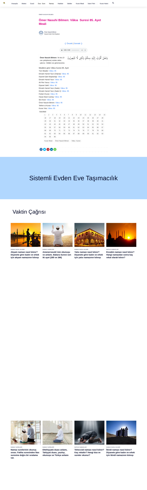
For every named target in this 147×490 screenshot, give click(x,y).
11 (85, 115)
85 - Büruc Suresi (99, 439)
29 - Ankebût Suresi (42, 442)
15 (104, 115)
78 (93, 130)
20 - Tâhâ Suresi (41, 413)
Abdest (24, 3)
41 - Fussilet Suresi (61, 419)
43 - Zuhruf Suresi (61, 426)
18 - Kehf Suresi (21, 468)
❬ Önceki (68, 43)
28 (102, 118)
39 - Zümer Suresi (61, 413)
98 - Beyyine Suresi (120, 419)
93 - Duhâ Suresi (99, 465)
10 (80, 115)
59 (64, 127)
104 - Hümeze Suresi (120, 439)
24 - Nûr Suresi (40, 426)
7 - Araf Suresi (21, 432)
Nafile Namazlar (112, 249)
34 (69, 121)
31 (55, 121)
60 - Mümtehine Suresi (81, 419)
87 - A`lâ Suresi (99, 446)
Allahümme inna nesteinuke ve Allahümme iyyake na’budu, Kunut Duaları (58, 344)
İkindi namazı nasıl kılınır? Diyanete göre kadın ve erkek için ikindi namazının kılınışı (120, 299)
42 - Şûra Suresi (60, 423)
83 (55, 133)
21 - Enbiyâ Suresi (41, 416)
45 (59, 124)
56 (50, 127)
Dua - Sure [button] (41, 3)
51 (88, 124)
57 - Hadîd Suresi (61, 472)
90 (88, 133)
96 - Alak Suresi (118, 413)
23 (79, 118)
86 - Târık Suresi (99, 442)
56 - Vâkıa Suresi (61, 468)
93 (102, 133)
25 (88, 118)
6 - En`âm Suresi (22, 429)
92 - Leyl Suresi (99, 462)
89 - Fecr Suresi (99, 452)
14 (100, 115)
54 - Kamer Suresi (61, 462)
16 (45, 118)
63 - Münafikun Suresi (81, 429)
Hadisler (60, 3)
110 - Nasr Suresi (119, 459)
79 (98, 130)
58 (59, 127)
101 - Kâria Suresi (119, 429)
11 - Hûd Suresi (21, 446)
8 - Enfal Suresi (21, 436)
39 (93, 121)
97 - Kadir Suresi (119, 416)
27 (98, 118)
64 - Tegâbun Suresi (81, 432)
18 (55, 118)
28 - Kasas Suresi (41, 439)
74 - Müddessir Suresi (81, 465)
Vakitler (69, 3)
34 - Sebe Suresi (41, 459)
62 (79, 127)
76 (83, 130)
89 (83, 133)
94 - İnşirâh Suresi (99, 468)
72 (64, 130)
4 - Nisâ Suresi (21, 423)
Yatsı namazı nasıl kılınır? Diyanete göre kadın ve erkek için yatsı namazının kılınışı (88, 255)
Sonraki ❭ (78, 43)
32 (59, 121)
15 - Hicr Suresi (21, 459)
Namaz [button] (51, 3)
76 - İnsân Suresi (80, 472)
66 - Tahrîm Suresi (80, 439)
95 (50, 137)
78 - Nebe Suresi (99, 416)
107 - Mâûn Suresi (119, 449)
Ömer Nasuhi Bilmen (46, 14)
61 (74, 127)
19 (59, 118)
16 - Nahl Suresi (21, 462)
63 (83, 127)
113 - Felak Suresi (119, 468)
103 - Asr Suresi (119, 436)
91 (93, 133)
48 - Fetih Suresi (61, 442)
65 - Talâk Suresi (80, 436)
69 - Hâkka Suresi (80, 449)
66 (98, 127)
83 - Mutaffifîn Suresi (100, 432)
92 (98, 133)
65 (93, 127)
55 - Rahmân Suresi (62, 465)
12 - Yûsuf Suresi (22, 449)
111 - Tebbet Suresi (120, 462)
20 (64, 118)
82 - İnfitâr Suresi (99, 429)
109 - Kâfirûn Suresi (120, 455)
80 (102, 130)
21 (69, 118)
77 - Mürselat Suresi (100, 413)
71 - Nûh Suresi (79, 455)
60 (69, 127)
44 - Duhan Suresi (61, 429)
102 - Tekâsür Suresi (120, 432)
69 (50, 130)
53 (98, 124)
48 (74, 124)
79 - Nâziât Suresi (99, 419)
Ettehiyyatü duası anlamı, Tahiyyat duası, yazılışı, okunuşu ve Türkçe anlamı (55, 299)
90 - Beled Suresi (99, 455)
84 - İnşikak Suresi (99, 436)
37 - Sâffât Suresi (41, 468)
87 (74, 133)
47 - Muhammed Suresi (62, 439)
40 (98, 121)
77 (88, 130)
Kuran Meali (80, 3)
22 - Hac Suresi (40, 419)
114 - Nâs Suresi (119, 472)
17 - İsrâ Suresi (21, 465)
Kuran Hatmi (104, 3)
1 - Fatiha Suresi (22, 413)
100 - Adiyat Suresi (119, 426)
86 (69, 133)
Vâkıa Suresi (76, 141)
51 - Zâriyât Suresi (61, 452)
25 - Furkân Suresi (41, 429)
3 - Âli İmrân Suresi (22, 419)
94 (45, 137)
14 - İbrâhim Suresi (22, 455)
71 (59, 130)
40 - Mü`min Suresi (61, 416)
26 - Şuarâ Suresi (41, 432)
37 (83, 121)
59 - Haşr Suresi (80, 416)
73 (69, 130)
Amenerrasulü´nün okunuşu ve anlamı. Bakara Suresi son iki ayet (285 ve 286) (57, 255)
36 (79, 121)
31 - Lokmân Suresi (42, 449)
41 (102, 121)
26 (93, 118)
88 (79, 133)
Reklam (101, 486)
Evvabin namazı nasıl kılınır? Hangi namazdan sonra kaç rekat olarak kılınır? (120, 255)
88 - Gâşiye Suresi (99, 449)
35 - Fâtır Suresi (41, 462)
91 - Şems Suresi (99, 459)
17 (50, 118)
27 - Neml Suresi (41, 436)
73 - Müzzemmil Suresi (82, 462)
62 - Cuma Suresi (80, 426)
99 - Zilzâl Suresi (119, 423)
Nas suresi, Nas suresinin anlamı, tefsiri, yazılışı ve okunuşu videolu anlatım (23, 344)
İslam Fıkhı (91, 3)
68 (45, 130)
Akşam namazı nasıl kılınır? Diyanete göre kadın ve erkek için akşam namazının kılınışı (25, 255)
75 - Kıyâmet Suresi (81, 468)
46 (64, 124)
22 (74, 118)
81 (45, 133)
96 (55, 137)
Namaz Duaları (48, 339)
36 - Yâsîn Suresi (41, 465)
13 (95, 115)
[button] (14, 3)
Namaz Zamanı (124, 486)
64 (88, 127)
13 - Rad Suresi (21, 452)
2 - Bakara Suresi (22, 416)
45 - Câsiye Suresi (61, 432)
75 (79, 130)
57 (55, 127)
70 (55, 130)
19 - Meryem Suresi (22, 472)
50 (83, 124)
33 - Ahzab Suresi (41, 455)
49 (79, 124)
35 (74, 121)
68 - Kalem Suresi (80, 446)
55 (45, 127)
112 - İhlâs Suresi (119, 465)
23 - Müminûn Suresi (42, 423)
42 (45, 124)
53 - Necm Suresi (61, 459)
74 (74, 130)
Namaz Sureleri (48, 249)
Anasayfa (14, 3)
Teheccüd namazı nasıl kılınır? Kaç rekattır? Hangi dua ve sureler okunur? (89, 299)
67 (102, 127)
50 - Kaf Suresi (60, 449)
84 (59, 133)
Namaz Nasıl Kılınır (18, 249)
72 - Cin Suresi (79, 459)
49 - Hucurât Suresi (61, 446)
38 (88, 121)
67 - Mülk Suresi (80, 442)
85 (64, 133)
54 (102, 124)
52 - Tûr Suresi (60, 455)
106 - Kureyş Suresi (120, 446)
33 (64, 121)
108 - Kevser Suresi (120, 452)
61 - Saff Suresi (79, 423)
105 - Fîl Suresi (118, 442)
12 (90, 115)
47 (69, 124)
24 (83, 118)
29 (45, 121)
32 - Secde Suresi (41, 452)
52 (93, 124)
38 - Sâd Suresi (40, 472)
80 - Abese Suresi (99, 423)
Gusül (32, 3)
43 (50, 124)
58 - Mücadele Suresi (81, 413)
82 (50, 133)
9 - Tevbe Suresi (21, 439)
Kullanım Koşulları (92, 486)
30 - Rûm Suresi (41, 446)
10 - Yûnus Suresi (22, 442)
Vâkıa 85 (52, 71)
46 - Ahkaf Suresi (61, 436)
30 (50, 121)
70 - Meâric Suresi (80, 452)
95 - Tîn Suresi (98, 472)
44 (55, 124)
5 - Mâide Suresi (22, 426)
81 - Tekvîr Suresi (99, 426)
